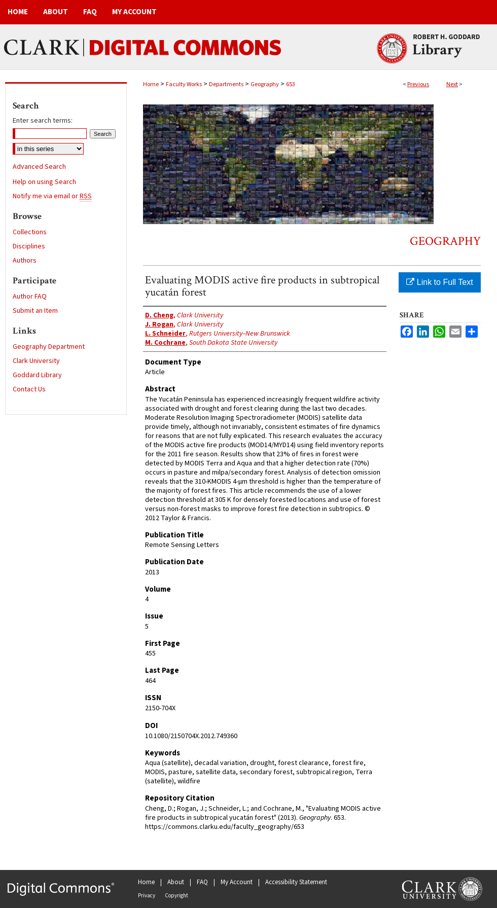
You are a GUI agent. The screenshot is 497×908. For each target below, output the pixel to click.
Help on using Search (44, 182)
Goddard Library (37, 375)
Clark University (36, 361)
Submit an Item (35, 311)
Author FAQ (30, 297)
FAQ (202, 882)
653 (290, 84)
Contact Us (29, 389)
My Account (237, 882)
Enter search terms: (43, 121)
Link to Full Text (439, 282)
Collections (30, 232)
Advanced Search (39, 167)
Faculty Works (184, 84)
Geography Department (49, 347)
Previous (418, 84)
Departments (226, 84)
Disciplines (29, 246)
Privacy (146, 895)
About (175, 882)
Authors (25, 261)
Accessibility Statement (296, 882)
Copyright (176, 895)
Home (151, 84)
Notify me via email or (52, 196)
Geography (265, 84)
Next (452, 84)
